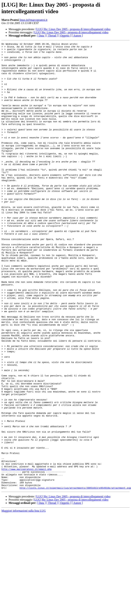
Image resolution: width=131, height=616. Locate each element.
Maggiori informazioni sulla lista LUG (23, 600)
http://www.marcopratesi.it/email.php (26, 554)
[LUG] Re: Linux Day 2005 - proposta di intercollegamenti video (73, 29)
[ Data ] (41, 35)
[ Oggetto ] (64, 35)
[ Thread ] (52, 35)
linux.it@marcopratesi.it (33, 19)
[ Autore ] (77, 35)
